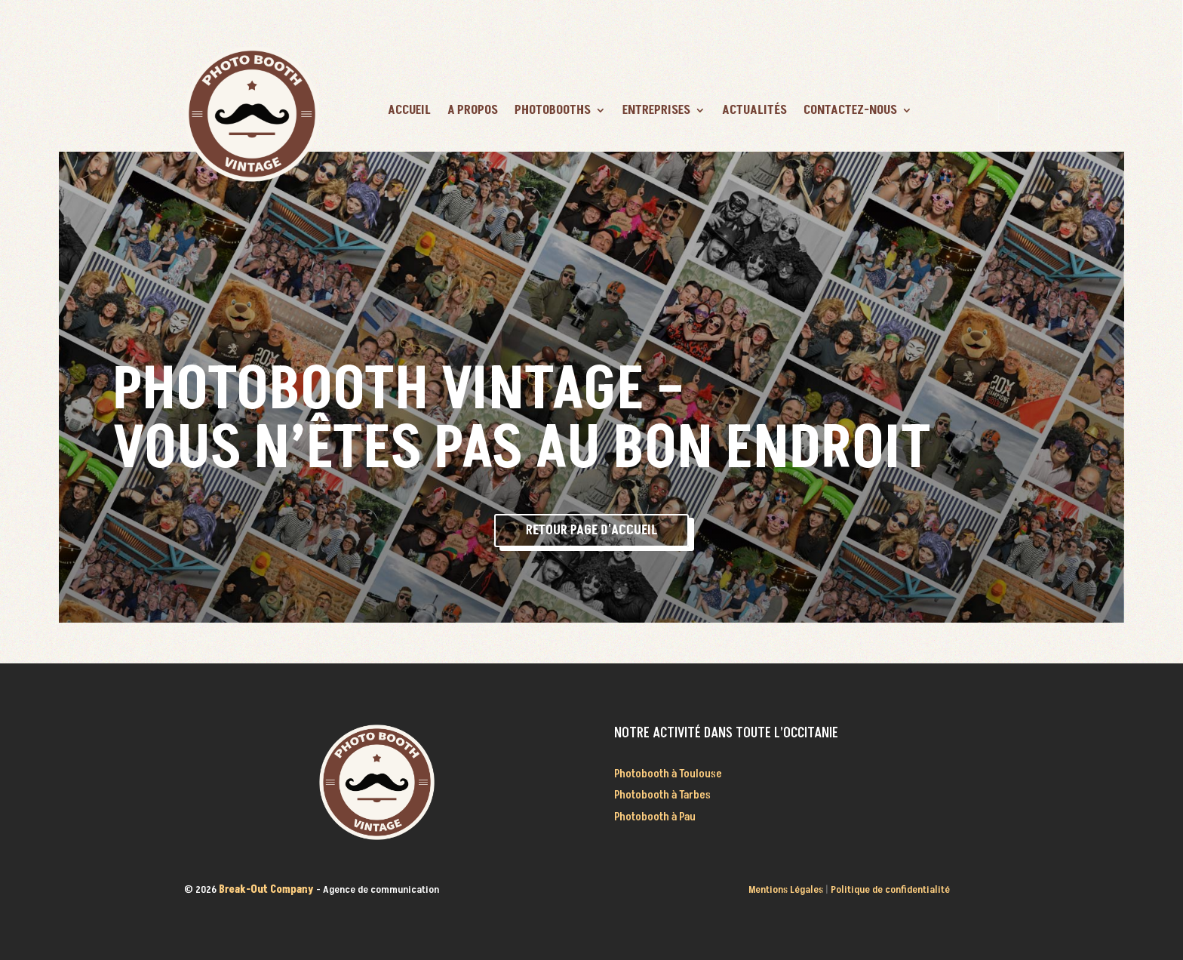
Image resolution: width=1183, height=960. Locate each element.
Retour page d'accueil (591, 530)
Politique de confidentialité (890, 889)
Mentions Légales (785, 889)
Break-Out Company (267, 889)
